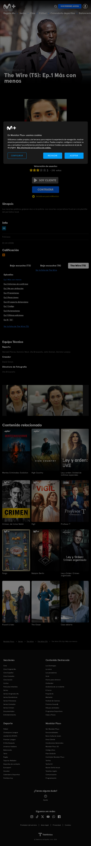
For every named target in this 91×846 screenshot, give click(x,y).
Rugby (5, 757)
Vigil (33, 524)
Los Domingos (51, 666)
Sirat (47, 676)
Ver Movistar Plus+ (52, 729)
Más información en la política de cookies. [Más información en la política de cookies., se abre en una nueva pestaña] (34, 148)
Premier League (9, 739)
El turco (48, 690)
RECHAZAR (52, 156)
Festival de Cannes (53, 701)
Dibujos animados (52, 708)
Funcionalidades (52, 732)
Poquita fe (49, 694)
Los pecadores (51, 673)
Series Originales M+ (11, 694)
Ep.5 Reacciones (11, 297)
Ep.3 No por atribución (13, 288)
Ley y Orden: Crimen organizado (70, 574)
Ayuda (45, 798)
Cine (32, 13)
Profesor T (65, 524)
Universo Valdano (10, 747)
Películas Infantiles (10, 687)
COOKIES (68, 825)
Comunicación (51, 775)
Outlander (49, 683)
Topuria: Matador (9, 761)
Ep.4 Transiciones (11, 293)
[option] (17, 400)
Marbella (49, 697)
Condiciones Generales (54, 743)
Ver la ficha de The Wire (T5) (16, 326)
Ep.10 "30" (8, 320)
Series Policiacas (9, 701)
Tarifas (48, 761)
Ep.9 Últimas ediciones (13, 315)
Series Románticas (10, 697)
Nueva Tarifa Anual (53, 768)
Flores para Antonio (53, 680)
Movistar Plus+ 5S (52, 747)
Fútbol (43, 13)
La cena (49, 669)
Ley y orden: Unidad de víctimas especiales (71, 474)
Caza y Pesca (50, 715)
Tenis (5, 754)
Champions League (10, 732)
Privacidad (57, 825)
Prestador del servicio (28, 825)
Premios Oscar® (52, 704)
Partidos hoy (8, 778)
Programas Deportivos (54, 711)
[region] (45, 142)
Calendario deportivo (62, 13)
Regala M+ (9, 13)
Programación (51, 778)
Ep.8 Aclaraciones (12, 311)
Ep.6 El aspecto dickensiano (16, 302)
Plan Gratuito (51, 754)
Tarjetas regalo (51, 771)
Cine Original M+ (9, 669)
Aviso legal (45, 825)
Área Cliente (50, 739)
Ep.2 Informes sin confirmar (16, 284)
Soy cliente (45, 180)
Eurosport (7, 768)
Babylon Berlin (38, 573)
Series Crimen (8, 708)
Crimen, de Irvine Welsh (13, 524)
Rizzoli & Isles (8, 624)
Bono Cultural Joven (53, 736)
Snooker (6, 771)
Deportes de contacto (11, 764)
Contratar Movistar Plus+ (55, 757)
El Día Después (9, 743)
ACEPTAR (74, 156)
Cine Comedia (8, 676)
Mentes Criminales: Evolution (15, 473)
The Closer (36, 624)
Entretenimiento (9, 715)
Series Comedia (9, 704)
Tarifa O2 (49, 764)
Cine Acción (7, 680)
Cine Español (8, 673)
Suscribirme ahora (70, 6)
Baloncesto (7, 750)
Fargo (4, 573)
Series (22, 13)
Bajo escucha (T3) (20, 265)
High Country (37, 473)
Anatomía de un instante (55, 687)
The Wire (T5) (78, 265)
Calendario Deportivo (11, 775)
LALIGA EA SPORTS (10, 736)
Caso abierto (66, 624)
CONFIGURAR (17, 156)
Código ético (50, 750)
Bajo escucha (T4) (50, 265)
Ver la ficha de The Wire (46, 270)
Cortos (5, 683)
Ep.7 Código (9, 306)
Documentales (8, 711)
